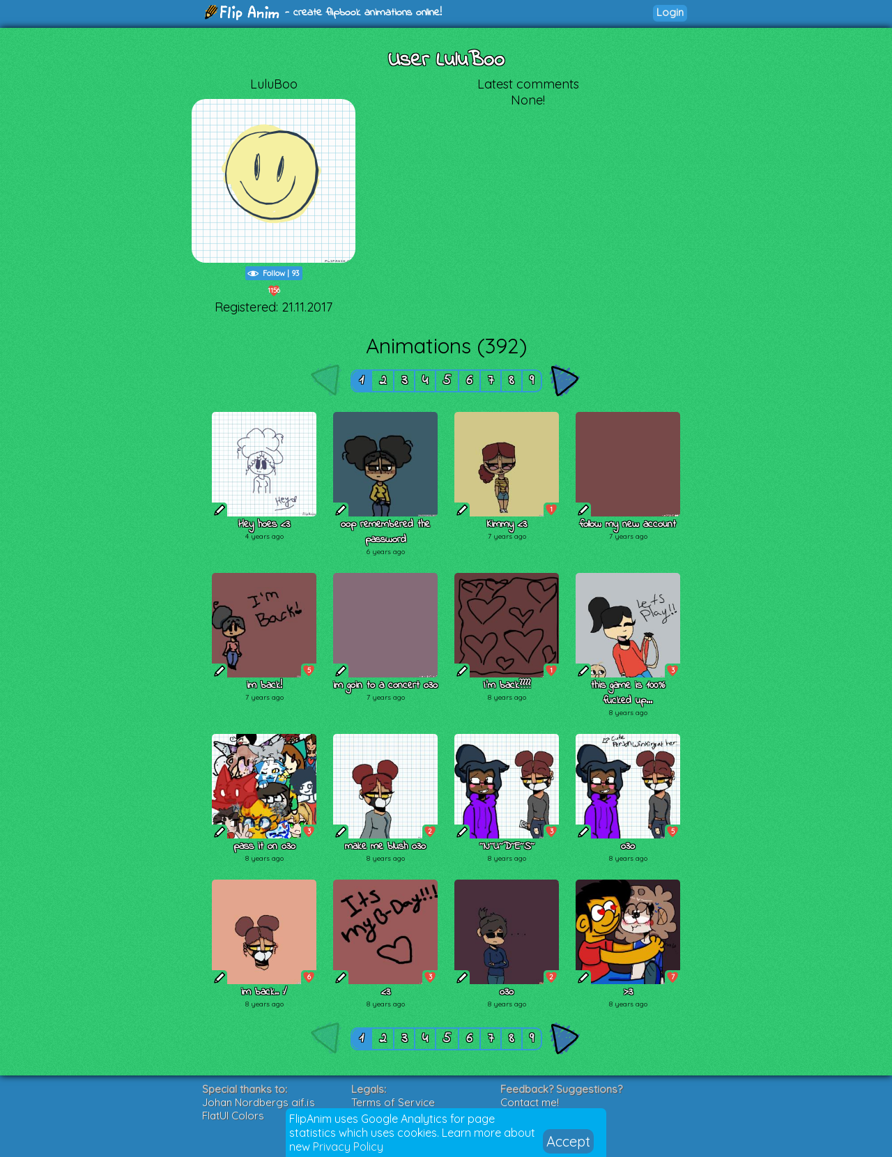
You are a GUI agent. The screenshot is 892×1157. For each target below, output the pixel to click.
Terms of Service (393, 1102)
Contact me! (529, 1102)
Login (670, 12)
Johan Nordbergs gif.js (258, 1102)
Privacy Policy (348, 1147)
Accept (568, 1141)
